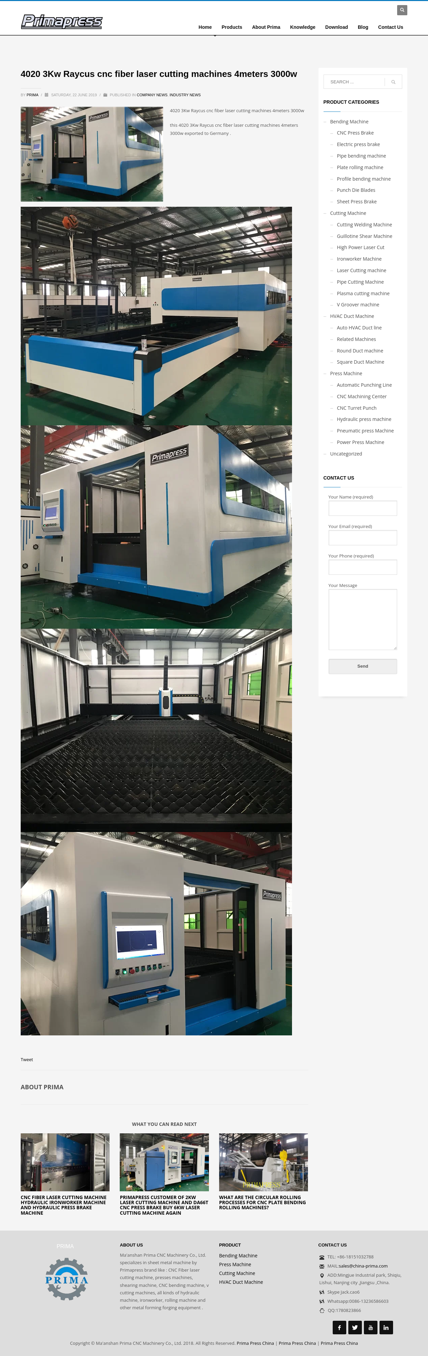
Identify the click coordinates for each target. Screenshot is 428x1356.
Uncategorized (346, 453)
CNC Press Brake (355, 132)
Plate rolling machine (360, 167)
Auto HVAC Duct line (359, 327)
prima (33, 95)
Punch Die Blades (356, 190)
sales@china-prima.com (363, 1266)
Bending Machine (349, 121)
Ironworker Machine (359, 259)
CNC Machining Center (362, 396)
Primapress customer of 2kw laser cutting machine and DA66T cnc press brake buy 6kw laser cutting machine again (164, 1205)
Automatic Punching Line (364, 385)
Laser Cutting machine (362, 270)
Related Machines (356, 339)
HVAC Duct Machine (352, 316)
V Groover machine (358, 304)
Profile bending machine (364, 179)
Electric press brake (358, 144)
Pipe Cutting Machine (360, 282)
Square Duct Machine (361, 362)
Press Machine (346, 373)
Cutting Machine (348, 213)
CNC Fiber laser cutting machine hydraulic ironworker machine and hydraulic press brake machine (63, 1205)
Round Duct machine (360, 350)
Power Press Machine (361, 442)
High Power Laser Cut (361, 247)
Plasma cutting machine (363, 293)
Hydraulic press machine (364, 419)
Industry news (185, 95)
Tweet (27, 1059)
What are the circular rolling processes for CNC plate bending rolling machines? (262, 1202)
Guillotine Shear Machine (364, 236)
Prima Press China (255, 1343)
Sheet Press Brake (357, 201)
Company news (152, 95)
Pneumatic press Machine (365, 430)
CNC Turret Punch (357, 408)
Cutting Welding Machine (364, 224)
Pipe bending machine (361, 156)
